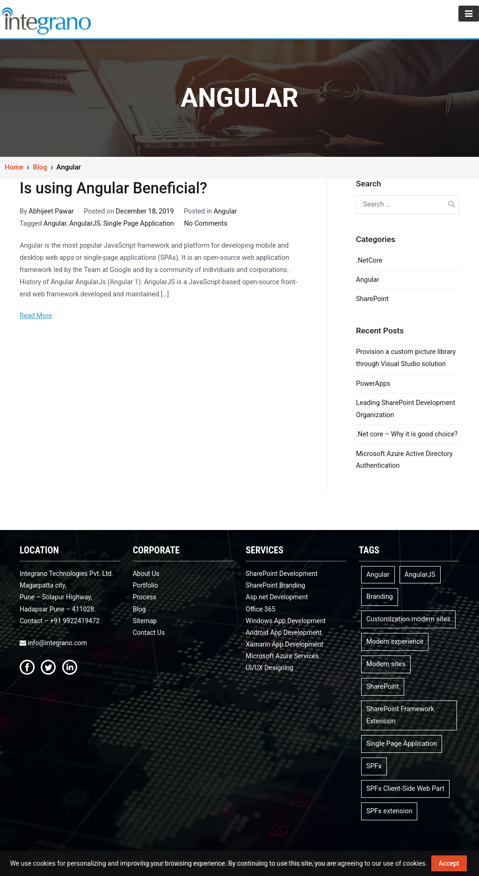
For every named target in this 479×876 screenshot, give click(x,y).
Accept (449, 863)
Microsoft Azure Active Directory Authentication (404, 460)
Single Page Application (138, 224)
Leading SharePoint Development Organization (405, 409)
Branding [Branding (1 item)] (379, 597)
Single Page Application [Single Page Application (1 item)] (401, 744)
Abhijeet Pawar (51, 211)
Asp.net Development (277, 597)
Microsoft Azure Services (282, 656)
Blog (139, 609)
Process (145, 597)
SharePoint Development (282, 573)
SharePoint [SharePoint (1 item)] (382, 687)
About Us (146, 573)
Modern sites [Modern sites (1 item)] (386, 664)
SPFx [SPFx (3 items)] (374, 766)
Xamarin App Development (284, 644)
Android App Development (283, 632)
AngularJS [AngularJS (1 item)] (420, 575)
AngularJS (84, 224)
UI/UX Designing (269, 667)
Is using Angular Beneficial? (113, 188)
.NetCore (369, 261)
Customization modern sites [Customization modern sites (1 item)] (408, 619)
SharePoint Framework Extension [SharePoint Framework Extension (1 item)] (400, 715)
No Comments (205, 224)
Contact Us (149, 632)
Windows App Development (286, 621)
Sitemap (145, 621)
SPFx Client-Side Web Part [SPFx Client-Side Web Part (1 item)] (405, 789)
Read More (36, 316)
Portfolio (145, 585)
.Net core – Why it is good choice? (406, 434)
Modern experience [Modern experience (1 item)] (395, 642)
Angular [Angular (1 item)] (378, 575)
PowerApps (373, 384)
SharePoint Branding (275, 585)
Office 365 (260, 609)
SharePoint (372, 299)
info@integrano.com (53, 643)
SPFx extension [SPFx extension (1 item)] (389, 811)
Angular (225, 211)
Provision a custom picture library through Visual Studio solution (406, 358)
